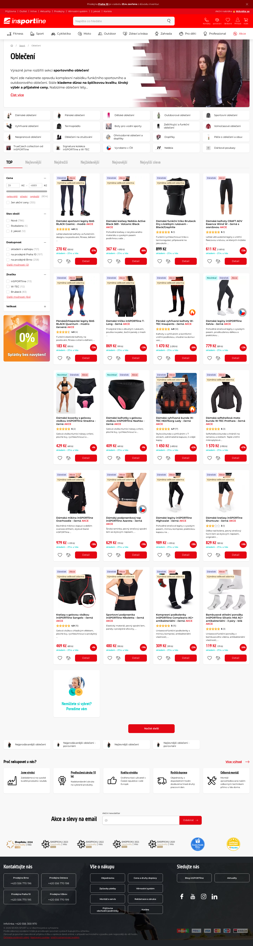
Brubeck (19, 291)
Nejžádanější (90, 162)
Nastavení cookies (40, 937)
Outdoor (107, 34)
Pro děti (187, 34)
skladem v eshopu (25, 249)
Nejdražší (61, 162)
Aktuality (45, 11)
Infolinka (9, 923)
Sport (37, 34)
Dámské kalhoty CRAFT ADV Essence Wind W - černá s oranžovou (224, 224)
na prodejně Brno (25, 259)
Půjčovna (10, 11)
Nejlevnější (33, 162)
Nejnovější (119, 162)
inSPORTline (21, 281)
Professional (214, 34)
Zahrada (163, 34)
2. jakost (95, 11)
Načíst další (151, 728)
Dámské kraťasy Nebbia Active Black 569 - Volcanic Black (125, 224)
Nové (17, 220)
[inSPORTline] (24, 21)
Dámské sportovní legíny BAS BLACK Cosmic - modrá (75, 222)
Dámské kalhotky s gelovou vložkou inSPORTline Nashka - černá (125, 421)
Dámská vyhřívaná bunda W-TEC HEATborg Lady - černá (175, 421)
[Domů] (12, 45)
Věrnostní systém (77, 11)
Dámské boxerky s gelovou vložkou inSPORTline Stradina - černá (76, 421)
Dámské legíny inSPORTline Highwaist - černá (174, 519)
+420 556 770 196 (21, 880)
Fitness (15, 34)
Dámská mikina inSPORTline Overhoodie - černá (74, 519)
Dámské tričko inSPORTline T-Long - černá (125, 322)
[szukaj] (169, 21)
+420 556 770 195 (21, 897)
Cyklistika (61, 34)
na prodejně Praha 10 (27, 254)
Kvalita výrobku (129, 773)
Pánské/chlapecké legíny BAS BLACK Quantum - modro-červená (75, 324)
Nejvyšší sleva (150, 162)
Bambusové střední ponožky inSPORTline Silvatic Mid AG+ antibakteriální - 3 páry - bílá (224, 619)
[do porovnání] (68, 261)
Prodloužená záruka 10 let (83, 775)
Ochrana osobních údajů (16, 937)
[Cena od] (13, 185)
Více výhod (237, 762)
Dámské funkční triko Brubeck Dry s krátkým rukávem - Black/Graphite (176, 224)
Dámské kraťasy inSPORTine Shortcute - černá (224, 519)
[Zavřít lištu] (247, 4)
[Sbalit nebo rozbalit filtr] (45, 178)
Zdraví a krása (135, 34)
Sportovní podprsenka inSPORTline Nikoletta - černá (125, 617)
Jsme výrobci (28, 773)
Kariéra (108, 11)
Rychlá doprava (179, 773)
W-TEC (18, 286)
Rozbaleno (19, 225)
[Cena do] (35, 185)
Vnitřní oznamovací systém (65, 937)
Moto (84, 34)
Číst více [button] (17, 95)
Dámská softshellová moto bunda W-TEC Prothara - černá (225, 421)
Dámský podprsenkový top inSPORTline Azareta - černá (124, 520)
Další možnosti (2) (18, 264)
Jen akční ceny (23, 202)
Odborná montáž (229, 773)
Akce (239, 34)
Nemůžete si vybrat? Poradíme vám (77, 706)
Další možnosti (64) (19, 296)
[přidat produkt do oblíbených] (60, 261)
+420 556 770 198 (58, 880)
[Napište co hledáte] (118, 21)
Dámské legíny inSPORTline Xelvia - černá (224, 322)
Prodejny (59, 11)
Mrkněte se (242, 11)
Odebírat (190, 820)
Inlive (33, 11)
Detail (86, 261)
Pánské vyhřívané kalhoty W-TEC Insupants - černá (175, 322)
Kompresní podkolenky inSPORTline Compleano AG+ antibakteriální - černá (174, 617)
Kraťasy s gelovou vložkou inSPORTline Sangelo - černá (74, 617)
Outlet (23, 11)
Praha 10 (103, 4)
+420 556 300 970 (26, 923)
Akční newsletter (111, 813)
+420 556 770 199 (58, 897)
